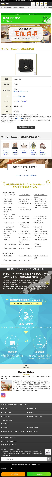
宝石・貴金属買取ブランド (8, 451)
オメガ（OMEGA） (24, 195)
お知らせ (31, 418)
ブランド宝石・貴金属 (9, 260)
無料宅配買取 (14, 474)
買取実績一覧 (32, 414)
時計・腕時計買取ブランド (8, 443)
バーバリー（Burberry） (21, 101)
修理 (45, 4)
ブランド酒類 (7, 256)
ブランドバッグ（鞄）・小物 (41, 257)
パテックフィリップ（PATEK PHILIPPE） (40, 200)
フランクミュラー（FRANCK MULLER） (25, 208)
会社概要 (5, 433)
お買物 (37, 4)
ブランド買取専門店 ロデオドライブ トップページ (16, 410)
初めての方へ (6, 414)
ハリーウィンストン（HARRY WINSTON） (41, 204)
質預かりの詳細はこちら (21, 91)
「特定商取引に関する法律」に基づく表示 (13, 438)
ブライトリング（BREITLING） (7, 200)
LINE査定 (40, 474)
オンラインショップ (34, 437)
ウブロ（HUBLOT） (9, 203)
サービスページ (19, 118)
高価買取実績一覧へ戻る (26, 127)
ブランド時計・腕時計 (25, 256)
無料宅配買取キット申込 (35, 422)
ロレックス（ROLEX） (9, 214)
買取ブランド (4, 430)
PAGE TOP (26, 373)
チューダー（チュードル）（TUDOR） (25, 200)
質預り (41, 4)
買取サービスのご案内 (7, 426)
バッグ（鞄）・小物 (19, 96)
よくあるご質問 (7, 418)
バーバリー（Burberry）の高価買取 (26, 175)
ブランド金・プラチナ (25, 260)
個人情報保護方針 (33, 433)
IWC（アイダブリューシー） (40, 196)
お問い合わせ (6, 422)
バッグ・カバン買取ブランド (9, 447)
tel (33, 3)
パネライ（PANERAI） (25, 203)
